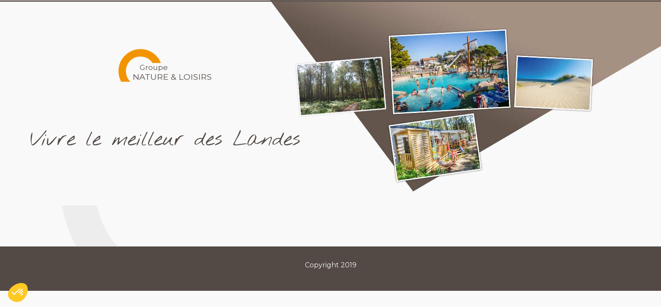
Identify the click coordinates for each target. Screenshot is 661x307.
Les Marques (429, 14)
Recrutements (504, 14)
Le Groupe (363, 14)
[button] (18, 292)
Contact (568, 14)
